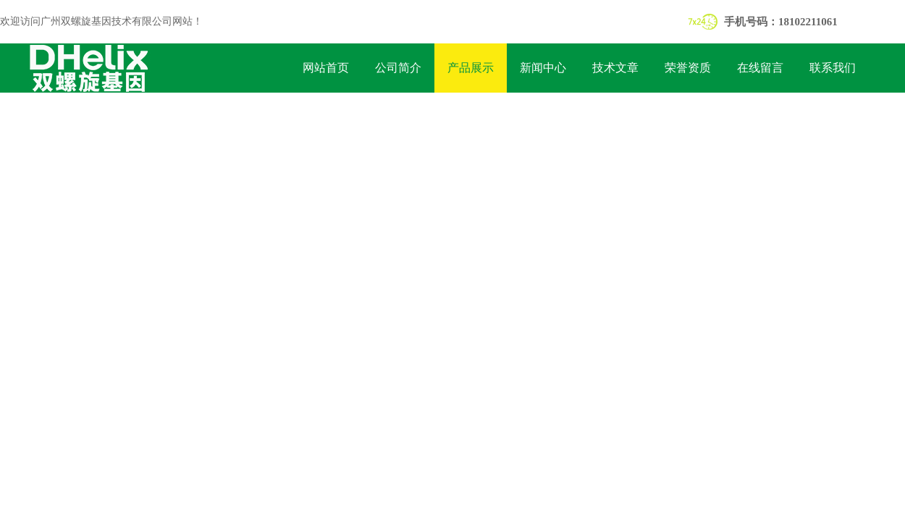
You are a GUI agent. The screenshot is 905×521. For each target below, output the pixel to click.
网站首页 (326, 68)
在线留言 (760, 68)
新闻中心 (543, 68)
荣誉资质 (688, 68)
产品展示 (470, 68)
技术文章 (615, 68)
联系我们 (832, 68)
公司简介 (398, 68)
